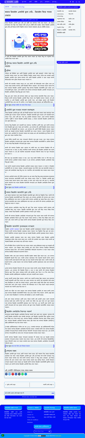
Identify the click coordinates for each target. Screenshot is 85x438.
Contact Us (30, 415)
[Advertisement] (68, 48)
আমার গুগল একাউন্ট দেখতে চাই (29, 20)
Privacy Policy (31, 417)
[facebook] (70, 2)
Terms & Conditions (32, 420)
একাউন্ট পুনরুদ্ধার (14, 229)
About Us (29, 412)
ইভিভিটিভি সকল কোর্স (49, 412)
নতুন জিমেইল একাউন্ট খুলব (19, 187)
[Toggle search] (79, 1)
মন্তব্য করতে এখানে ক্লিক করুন (29, 397)
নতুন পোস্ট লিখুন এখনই (49, 417)
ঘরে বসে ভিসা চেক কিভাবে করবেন (21, 346)
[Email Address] (41, 431)
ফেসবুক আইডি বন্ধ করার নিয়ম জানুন (21, 105)
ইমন (80, 412)
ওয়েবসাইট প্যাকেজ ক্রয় (49, 415)
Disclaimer (30, 422)
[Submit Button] (49, 431)
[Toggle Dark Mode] (76, 1)
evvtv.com (58, 436)
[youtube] (73, 2)
